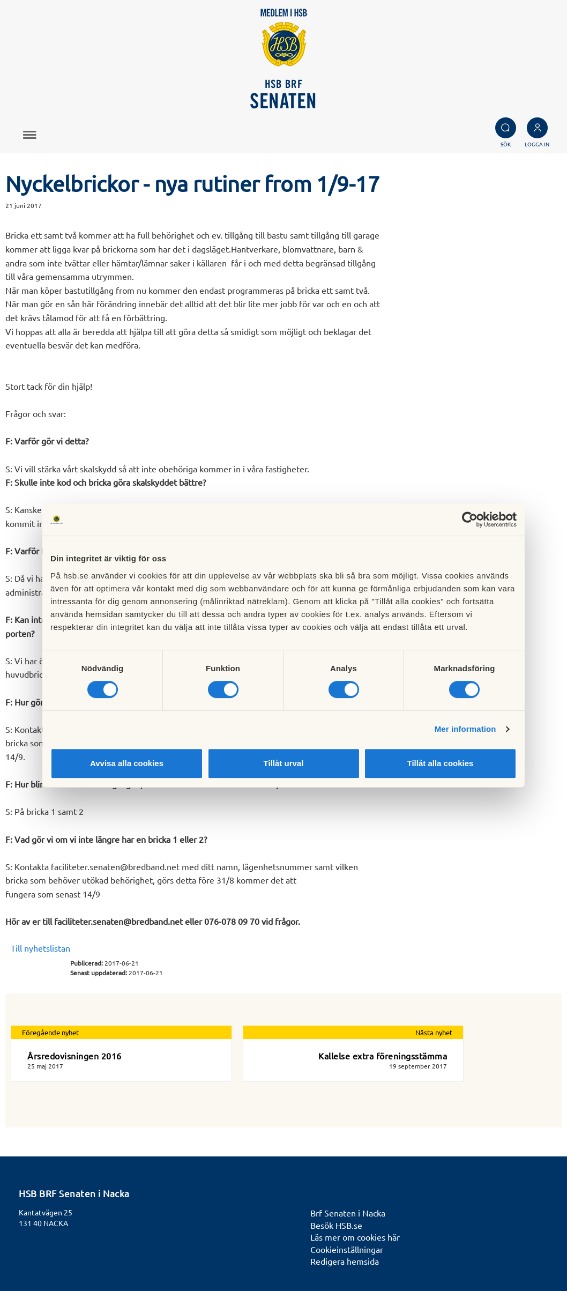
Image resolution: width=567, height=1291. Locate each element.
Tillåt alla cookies (440, 763)
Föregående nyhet (50, 1032)
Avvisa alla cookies (126, 763)
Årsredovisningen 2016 (74, 1055)
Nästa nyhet (433, 1032)
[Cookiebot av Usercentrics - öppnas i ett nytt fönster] (470, 519)
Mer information (465, 728)
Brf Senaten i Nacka (347, 1212)
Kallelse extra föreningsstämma (382, 1055)
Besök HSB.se (336, 1225)
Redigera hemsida (344, 1261)
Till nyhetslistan (40, 948)
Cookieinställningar (346, 1249)
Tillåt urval (284, 763)
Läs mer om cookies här (355, 1236)
